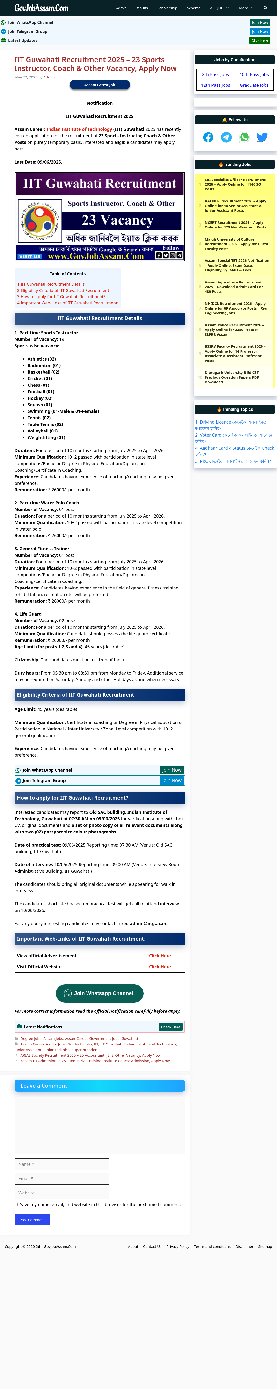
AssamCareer (76, 1038)
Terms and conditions (212, 1246)
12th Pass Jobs (215, 85)
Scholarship (167, 7)
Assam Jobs (53, 1038)
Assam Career (32, 1044)
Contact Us (152, 1246)
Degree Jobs (30, 1038)
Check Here (170, 1027)
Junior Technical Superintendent (71, 1049)
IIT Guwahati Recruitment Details (51, 284)
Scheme (194, 7)
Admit (121, 7)
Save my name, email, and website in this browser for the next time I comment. (100, 1204)
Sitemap (265, 1246)
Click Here (260, 40)
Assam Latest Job (99, 84)
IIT (96, 1044)
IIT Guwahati (111, 1044)
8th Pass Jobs (215, 74)
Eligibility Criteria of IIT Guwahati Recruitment (63, 290)
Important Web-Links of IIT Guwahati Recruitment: (67, 303)
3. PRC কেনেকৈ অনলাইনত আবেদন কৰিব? (233, 461)
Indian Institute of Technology (79, 129)
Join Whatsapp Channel (103, 993)
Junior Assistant (28, 1049)
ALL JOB (222, 8)
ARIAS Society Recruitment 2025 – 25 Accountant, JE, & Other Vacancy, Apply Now (90, 1055)
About (133, 1246)
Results (142, 7)
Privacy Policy (177, 1246)
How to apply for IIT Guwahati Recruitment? (61, 296)
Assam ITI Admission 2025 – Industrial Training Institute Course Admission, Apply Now (95, 1060)
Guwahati (129, 1038)
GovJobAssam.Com (60, 1246)
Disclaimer (244, 1246)
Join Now (260, 22)
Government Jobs (104, 1038)
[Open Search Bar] (265, 8)
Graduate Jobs (79, 1044)
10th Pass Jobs (254, 74)
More (249, 8)
